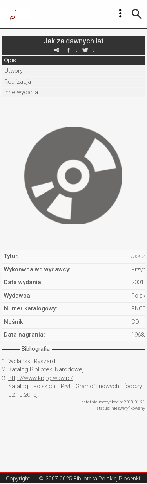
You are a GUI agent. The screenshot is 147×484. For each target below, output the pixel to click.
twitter (85, 50)
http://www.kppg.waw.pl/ (40, 378)
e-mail (57, 50)
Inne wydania (21, 92)
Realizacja (17, 81)
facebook (69, 50)
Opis (10, 60)
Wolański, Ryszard (31, 361)
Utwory (13, 70)
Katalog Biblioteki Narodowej (45, 369)
